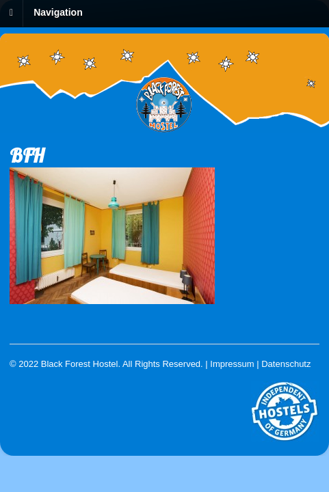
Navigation (58, 12)
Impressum (232, 364)
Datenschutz (286, 364)
